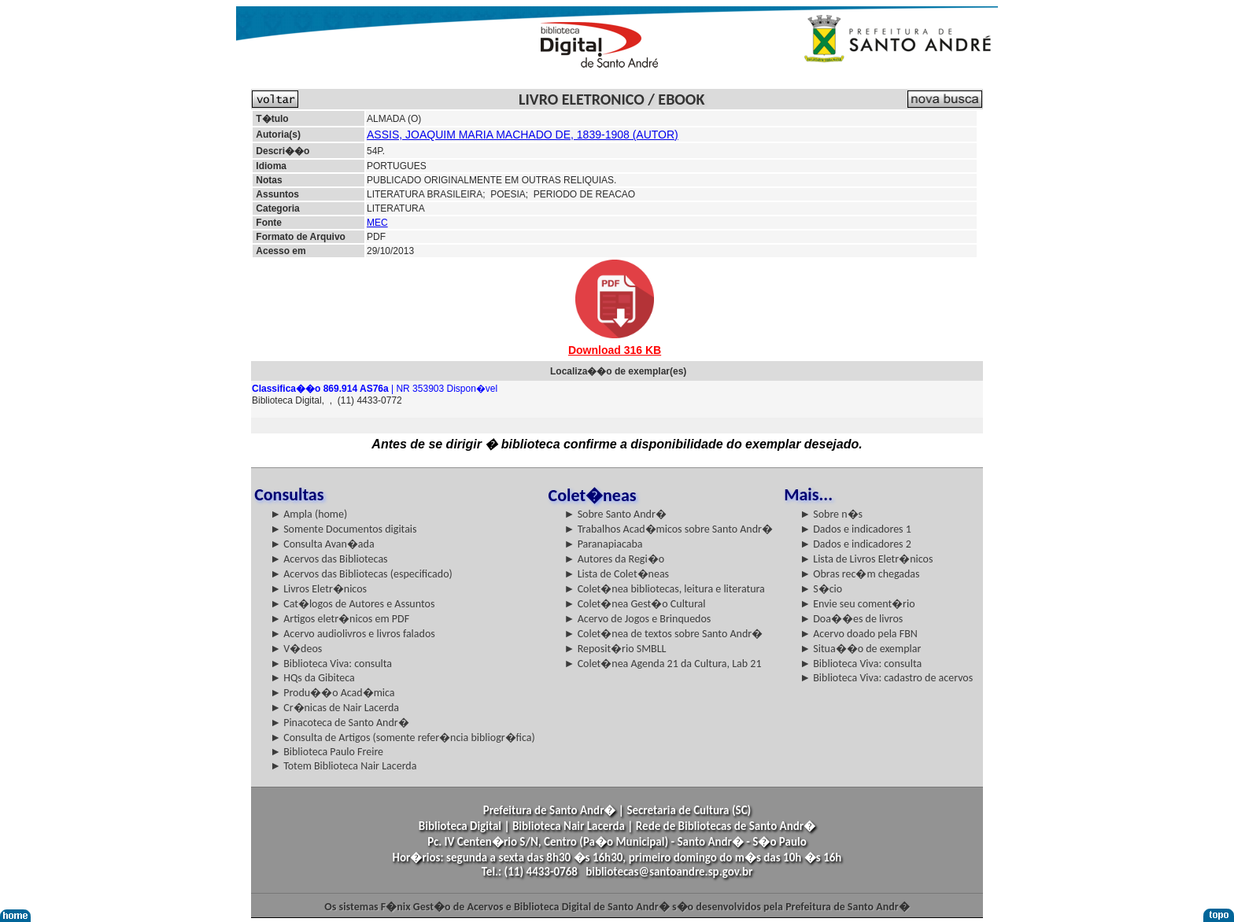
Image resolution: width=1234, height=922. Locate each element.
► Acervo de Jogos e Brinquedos (637, 618)
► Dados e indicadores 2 (855, 544)
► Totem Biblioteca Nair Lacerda (343, 766)
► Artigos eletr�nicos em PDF (339, 618)
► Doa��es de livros (851, 618)
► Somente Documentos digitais (343, 529)
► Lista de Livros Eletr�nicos (866, 559)
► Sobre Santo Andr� (615, 514)
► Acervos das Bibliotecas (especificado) (361, 574)
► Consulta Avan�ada (322, 544)
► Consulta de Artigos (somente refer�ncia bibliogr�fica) (402, 737)
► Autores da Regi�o (614, 559)
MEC (377, 222)
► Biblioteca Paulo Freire (326, 751)
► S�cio (821, 589)
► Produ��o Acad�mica (332, 692)
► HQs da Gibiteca (312, 677)
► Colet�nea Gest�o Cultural (635, 603)
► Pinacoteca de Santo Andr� (339, 722)
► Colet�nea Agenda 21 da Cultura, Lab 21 (663, 663)
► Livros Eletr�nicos (318, 589)
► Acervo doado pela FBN (859, 633)
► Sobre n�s (831, 514)
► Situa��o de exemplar (860, 648)
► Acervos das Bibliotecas (328, 559)
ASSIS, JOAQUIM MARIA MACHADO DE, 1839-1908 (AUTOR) (522, 134)
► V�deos (296, 648)
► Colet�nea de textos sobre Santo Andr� (663, 633)
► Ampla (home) (308, 514)
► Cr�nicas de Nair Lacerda (334, 707)
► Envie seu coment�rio (857, 603)
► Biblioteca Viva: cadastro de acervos (886, 677)
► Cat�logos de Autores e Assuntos (352, 603)
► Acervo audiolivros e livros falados (352, 633)
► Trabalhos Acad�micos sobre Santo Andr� (668, 529)
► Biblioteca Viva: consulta (331, 663)
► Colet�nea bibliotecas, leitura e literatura (664, 589)
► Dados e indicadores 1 (855, 529)
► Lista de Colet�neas (616, 574)
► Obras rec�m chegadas (859, 574)
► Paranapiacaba (603, 544)
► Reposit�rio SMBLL (615, 648)
